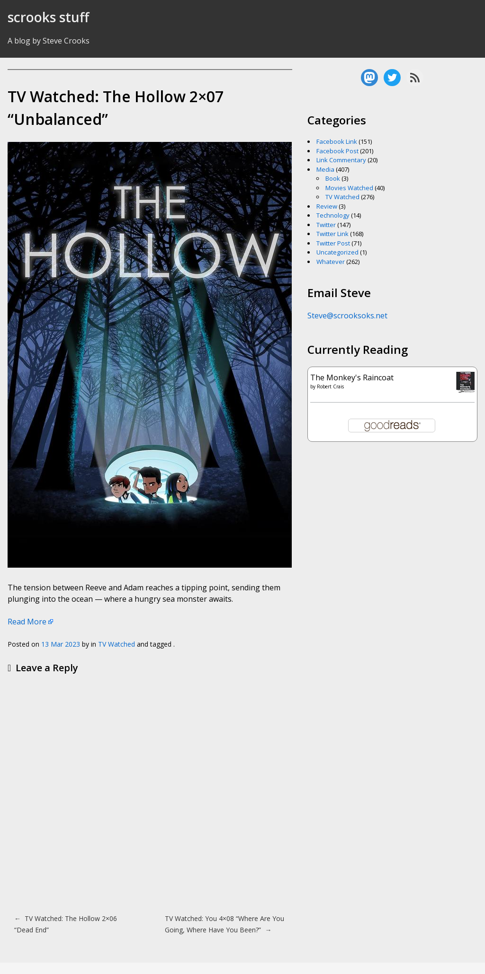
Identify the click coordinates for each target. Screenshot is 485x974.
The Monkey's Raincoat (352, 377)
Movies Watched (349, 188)
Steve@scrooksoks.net (347, 315)
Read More (27, 621)
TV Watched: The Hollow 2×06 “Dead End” (65, 924)
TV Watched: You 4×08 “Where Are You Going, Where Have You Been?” (224, 924)
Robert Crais (330, 386)
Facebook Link (336, 141)
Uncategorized (337, 252)
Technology (333, 215)
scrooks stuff (48, 17)
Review (326, 206)
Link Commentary (341, 160)
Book (332, 178)
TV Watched (116, 644)
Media (325, 169)
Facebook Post (337, 151)
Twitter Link (332, 233)
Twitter (326, 224)
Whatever (330, 261)
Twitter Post (333, 243)
